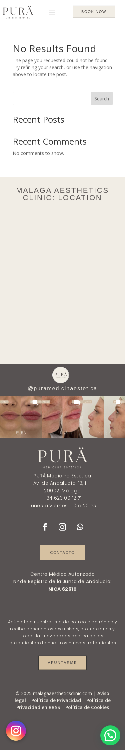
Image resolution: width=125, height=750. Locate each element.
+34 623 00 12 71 (62, 498)
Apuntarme (62, 663)
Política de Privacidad (56, 700)
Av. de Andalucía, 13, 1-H (62, 483)
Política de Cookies (87, 707)
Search (101, 98)
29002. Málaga (62, 490)
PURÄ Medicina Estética (62, 475)
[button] (21, 417)
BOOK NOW (93, 12)
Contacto (62, 553)
